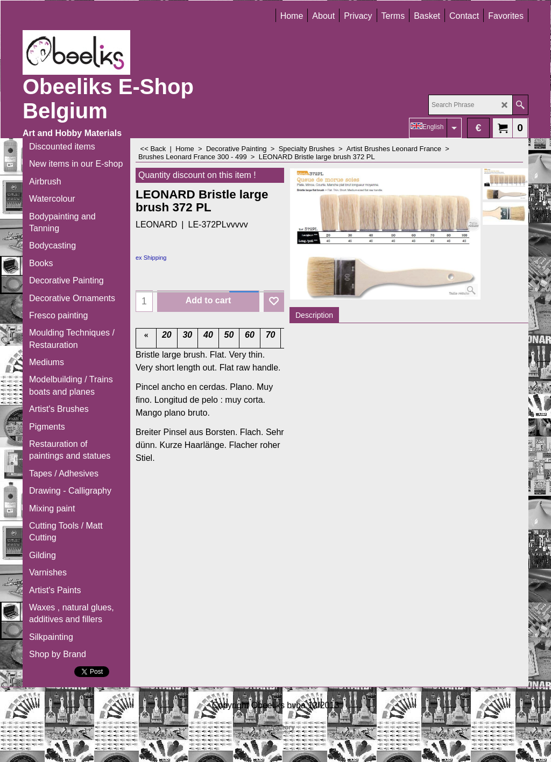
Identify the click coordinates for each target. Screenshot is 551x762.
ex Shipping (151, 257)
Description (314, 315)
